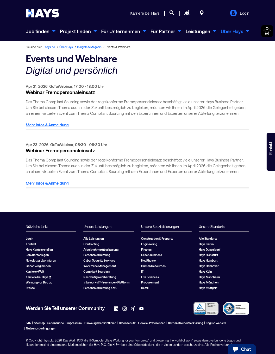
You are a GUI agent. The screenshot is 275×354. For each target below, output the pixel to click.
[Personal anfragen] (187, 13)
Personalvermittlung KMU (100, 288)
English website (216, 323)
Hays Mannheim (209, 277)
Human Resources (153, 266)
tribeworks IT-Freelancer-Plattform (106, 282)
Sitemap (39, 323)
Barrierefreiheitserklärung (185, 323)
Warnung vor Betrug (39, 282)
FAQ (28, 323)
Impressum (74, 323)
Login (239, 13)
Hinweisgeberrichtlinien (100, 323)
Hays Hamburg (208, 260)
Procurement (150, 282)
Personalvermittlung (96, 255)
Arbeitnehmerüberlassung (101, 249)
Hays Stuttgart (208, 288)
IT (142, 271)
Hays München (209, 282)
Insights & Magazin (89, 47)
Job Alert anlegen (37, 255)
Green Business (151, 255)
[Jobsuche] (172, 13)
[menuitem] (41, 31)
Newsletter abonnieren (41, 260)
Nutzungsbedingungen (41, 328)
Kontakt (31, 244)
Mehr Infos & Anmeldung (47, 124)
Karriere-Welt (35, 271)
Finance (146, 249)
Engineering (149, 244)
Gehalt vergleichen (38, 266)
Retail (145, 288)
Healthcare (148, 260)
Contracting (91, 244)
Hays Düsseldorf (209, 249)
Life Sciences (150, 277)
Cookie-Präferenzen (151, 323)
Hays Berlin (206, 244)
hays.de (50, 47)
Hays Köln (205, 271)
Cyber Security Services (99, 260)
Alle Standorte (208, 238)
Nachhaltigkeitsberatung (99, 277)
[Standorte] (201, 13)
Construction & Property (157, 238)
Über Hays (66, 47)
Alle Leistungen (93, 238)
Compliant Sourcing (96, 271)
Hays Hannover (209, 266)
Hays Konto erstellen (39, 249)
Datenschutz (127, 323)
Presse (30, 288)
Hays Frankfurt (208, 255)
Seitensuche (55, 323)
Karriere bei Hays (144, 13)
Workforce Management (99, 266)
